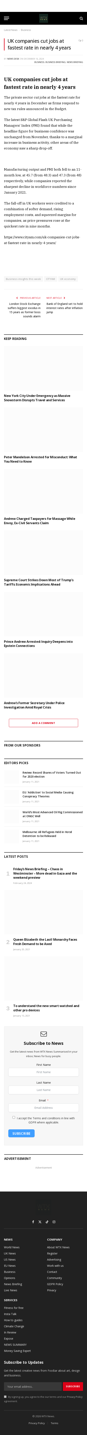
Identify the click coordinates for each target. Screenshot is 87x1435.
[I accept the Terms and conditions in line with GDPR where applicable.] (13, 1117)
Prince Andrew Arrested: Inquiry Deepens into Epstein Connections (38, 643)
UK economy (68, 279)
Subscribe (21, 1133)
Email (42, 1100)
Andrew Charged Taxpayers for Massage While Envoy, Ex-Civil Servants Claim (39, 520)
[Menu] (6, 18)
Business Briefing (55, 62)
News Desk (13, 58)
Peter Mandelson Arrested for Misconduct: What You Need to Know (40, 459)
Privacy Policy (74, 1397)
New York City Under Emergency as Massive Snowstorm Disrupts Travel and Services (37, 398)
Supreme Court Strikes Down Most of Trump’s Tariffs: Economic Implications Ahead (38, 582)
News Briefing (75, 62)
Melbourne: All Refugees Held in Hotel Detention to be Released (47, 834)
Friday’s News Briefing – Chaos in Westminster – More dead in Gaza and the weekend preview (45, 873)
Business (26, 30)
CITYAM (50, 279)
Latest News (10, 30)
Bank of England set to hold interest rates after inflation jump (64, 308)
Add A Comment (43, 723)
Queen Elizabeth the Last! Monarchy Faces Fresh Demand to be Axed (45, 941)
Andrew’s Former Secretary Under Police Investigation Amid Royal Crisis (34, 705)
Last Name (43, 1082)
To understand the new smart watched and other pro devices (46, 1008)
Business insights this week (23, 279)
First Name (43, 1065)
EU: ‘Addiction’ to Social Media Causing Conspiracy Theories (48, 794)
